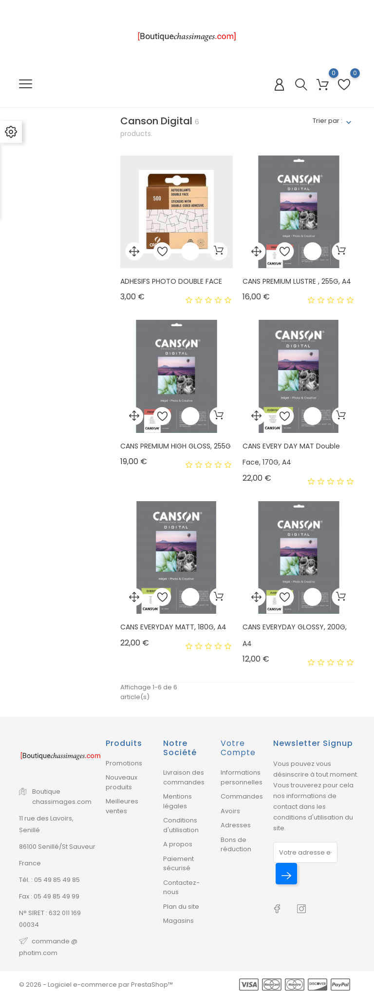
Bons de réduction (236, 844)
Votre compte (238, 748)
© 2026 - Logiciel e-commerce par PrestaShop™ (96, 984)
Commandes (242, 796)
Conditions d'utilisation (181, 825)
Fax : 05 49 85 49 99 (49, 896)
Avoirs (230, 811)
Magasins (178, 920)
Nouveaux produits (121, 782)
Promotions (124, 763)
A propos (177, 844)
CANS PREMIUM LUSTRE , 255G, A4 (297, 281)
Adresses (236, 825)
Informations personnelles (241, 777)
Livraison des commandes (184, 777)
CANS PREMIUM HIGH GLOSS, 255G (175, 446)
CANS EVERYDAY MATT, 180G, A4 (173, 627)
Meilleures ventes (122, 806)
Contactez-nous (181, 887)
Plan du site (181, 906)
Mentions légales (177, 801)
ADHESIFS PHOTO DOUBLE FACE (171, 281)
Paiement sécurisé (178, 863)
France (30, 863)
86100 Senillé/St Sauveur (57, 846)
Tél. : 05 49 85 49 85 (49, 879)
